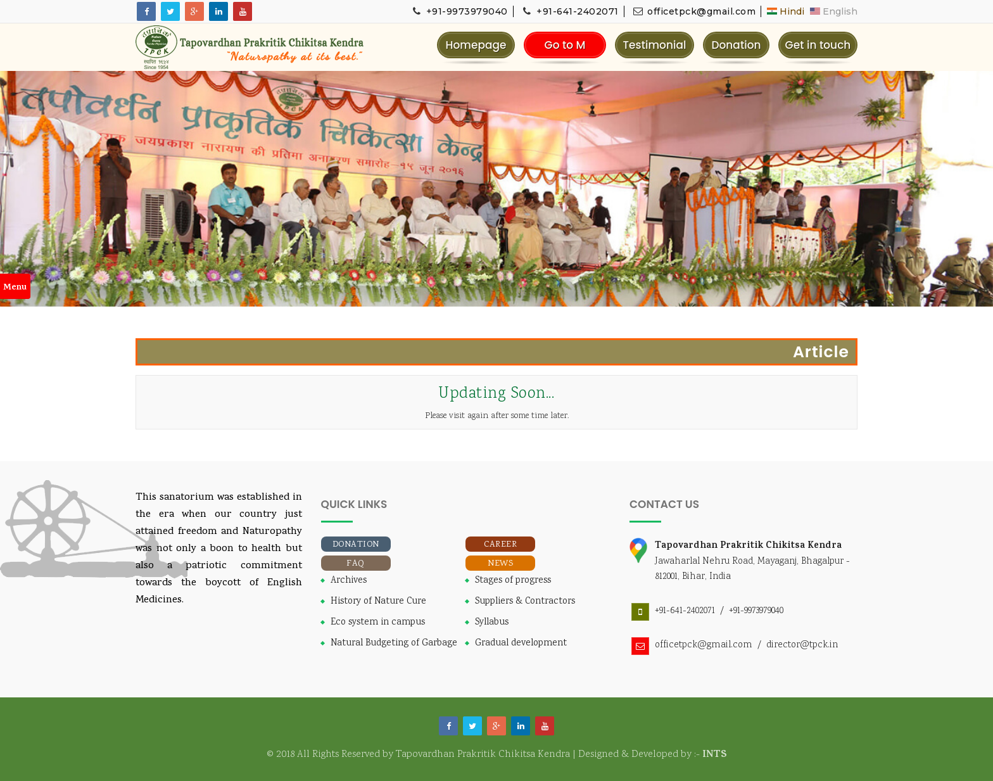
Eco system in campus (378, 623)
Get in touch (818, 45)
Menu (15, 288)
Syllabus (492, 623)
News (500, 563)
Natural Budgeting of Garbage (394, 644)
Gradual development (521, 644)
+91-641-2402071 (570, 11)
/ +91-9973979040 (749, 611)
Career (500, 544)
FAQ (355, 563)
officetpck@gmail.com (694, 11)
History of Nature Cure (378, 602)
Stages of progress (513, 581)
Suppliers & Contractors (525, 602)
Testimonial (654, 45)
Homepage (475, 45)
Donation (736, 45)
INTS (714, 755)
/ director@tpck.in (795, 645)
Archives (349, 581)
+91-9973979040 (459, 11)
